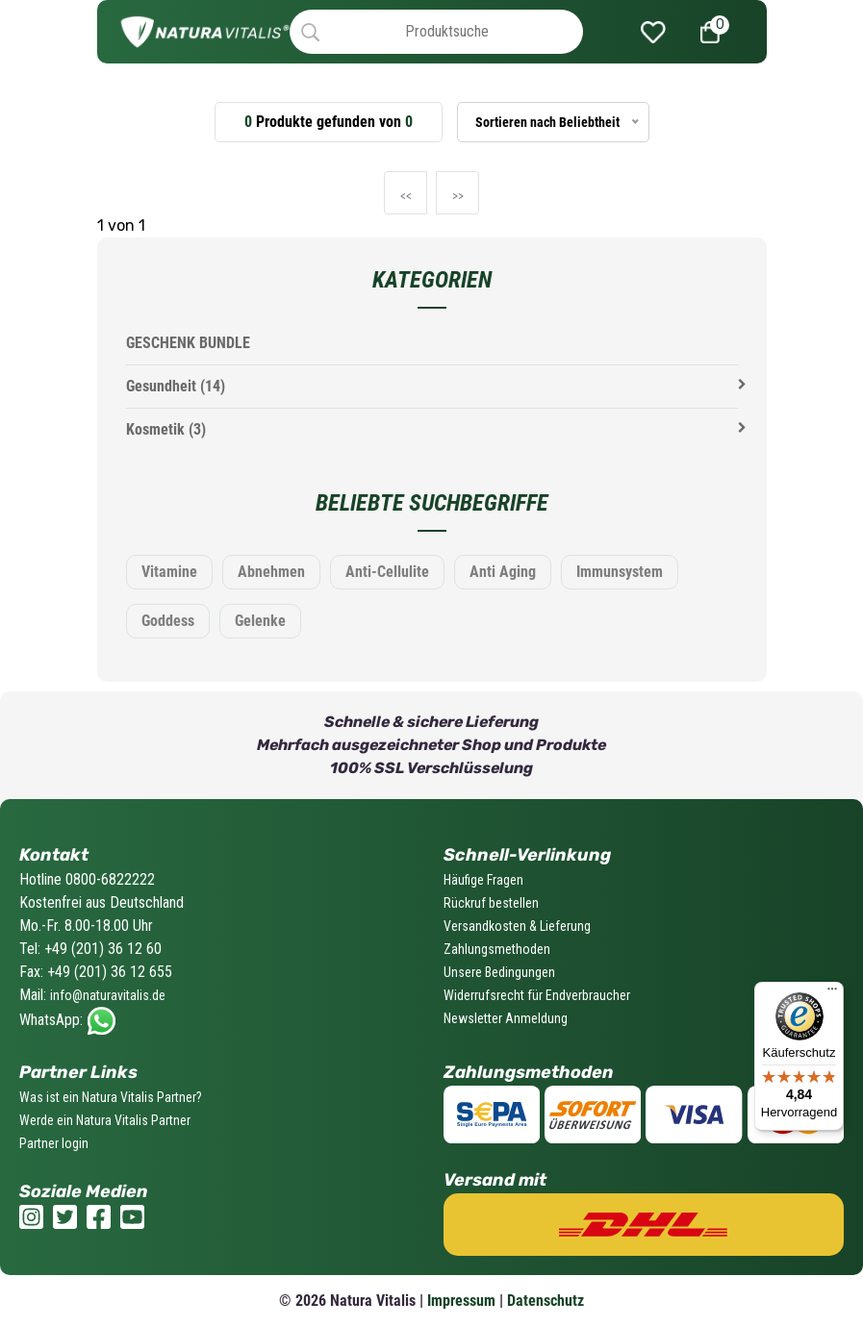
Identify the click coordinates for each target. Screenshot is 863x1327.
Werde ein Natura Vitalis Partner (104, 1120)
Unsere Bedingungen (499, 972)
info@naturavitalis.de (107, 995)
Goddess (167, 621)
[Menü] (832, 993)
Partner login (54, 1143)
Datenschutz (545, 1300)
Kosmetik (166, 429)
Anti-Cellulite (387, 572)
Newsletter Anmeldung (506, 1018)
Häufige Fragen (483, 880)
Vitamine (169, 572)
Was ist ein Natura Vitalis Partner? (110, 1097)
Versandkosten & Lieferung (517, 926)
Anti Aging (503, 572)
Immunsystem (619, 572)
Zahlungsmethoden (497, 949)
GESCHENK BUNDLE (188, 343)
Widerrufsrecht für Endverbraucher (537, 995)
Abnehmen (271, 572)
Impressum (461, 1300)
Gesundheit (175, 386)
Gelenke (260, 621)
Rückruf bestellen (491, 903)
